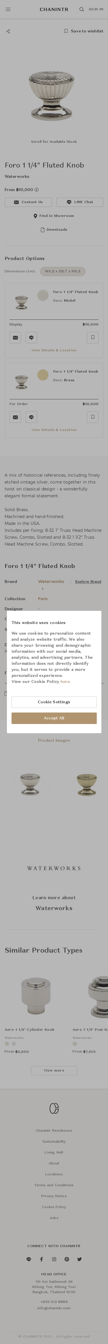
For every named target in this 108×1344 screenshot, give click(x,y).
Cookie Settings (54, 702)
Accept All (54, 718)
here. (65, 682)
